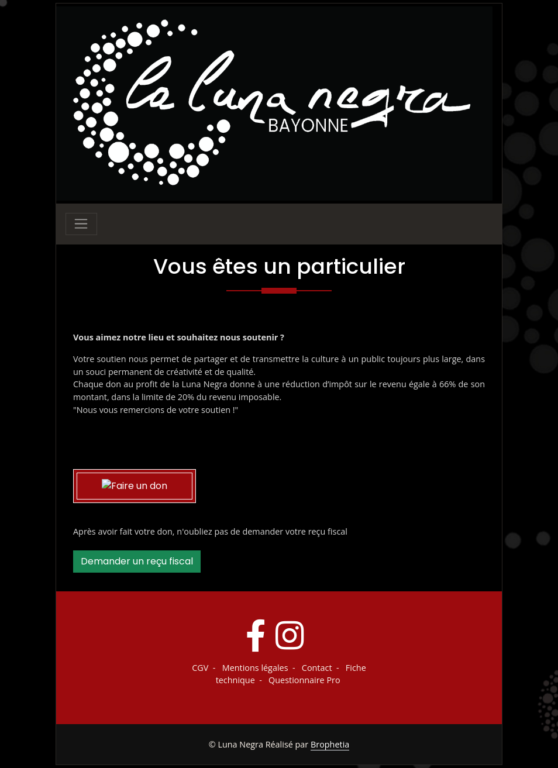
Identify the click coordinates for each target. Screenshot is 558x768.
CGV (200, 667)
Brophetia (330, 744)
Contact (317, 667)
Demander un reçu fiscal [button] (137, 561)
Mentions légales (255, 667)
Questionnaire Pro (304, 680)
